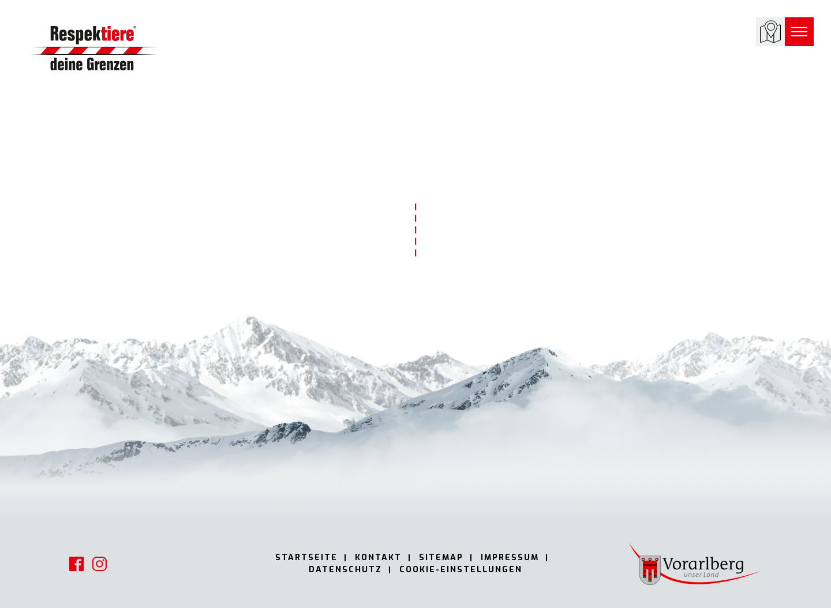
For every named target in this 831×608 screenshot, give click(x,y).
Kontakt (378, 557)
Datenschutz (345, 569)
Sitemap (441, 557)
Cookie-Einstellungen (460, 569)
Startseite (306, 557)
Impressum (510, 557)
